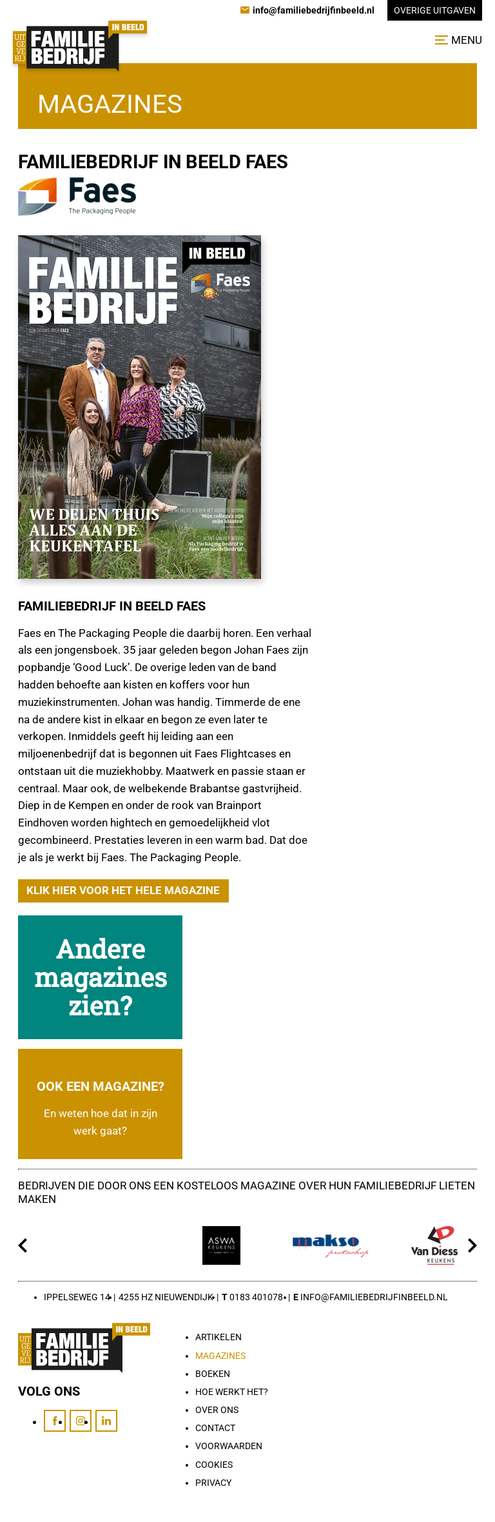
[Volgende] (472, 1245)
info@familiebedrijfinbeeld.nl (374, 1297)
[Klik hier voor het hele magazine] (123, 890)
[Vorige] (23, 1245)
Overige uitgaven (435, 10)
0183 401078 (256, 1297)
